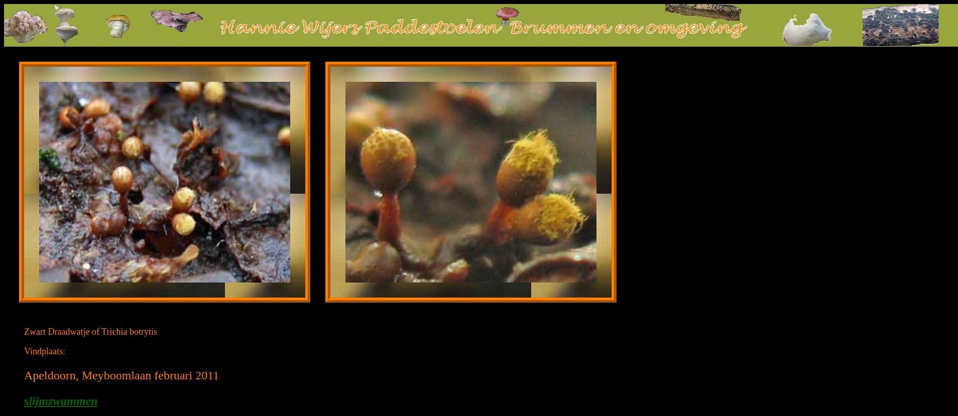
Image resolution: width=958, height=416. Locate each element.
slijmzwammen (61, 400)
